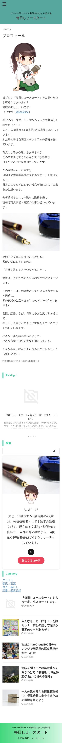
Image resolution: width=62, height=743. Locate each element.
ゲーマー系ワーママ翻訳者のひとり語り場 (31, 727)
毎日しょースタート (31, 18)
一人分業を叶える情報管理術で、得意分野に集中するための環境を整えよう (39, 696)
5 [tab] (35, 436)
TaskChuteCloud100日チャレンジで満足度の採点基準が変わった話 (39, 649)
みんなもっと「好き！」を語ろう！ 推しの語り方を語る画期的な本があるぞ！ (39, 625)
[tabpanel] (31, 406)
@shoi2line (22, 112)
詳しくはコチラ (31, 560)
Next (56, 405)
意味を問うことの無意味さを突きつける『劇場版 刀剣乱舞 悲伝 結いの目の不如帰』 (40, 672)
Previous (5, 405)
